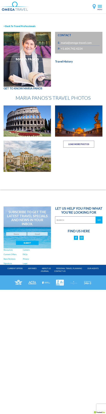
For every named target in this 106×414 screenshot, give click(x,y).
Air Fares (32, 268)
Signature (8, 263)
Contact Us (59, 271)
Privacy (26, 259)
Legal (25, 263)
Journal (45, 271)
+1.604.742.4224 (72, 48)
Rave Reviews (9, 259)
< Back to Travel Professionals (20, 26)
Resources (8, 250)
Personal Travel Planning (69, 268)
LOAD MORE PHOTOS (78, 144)
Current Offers (10, 254)
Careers (26, 250)
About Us (46, 268)
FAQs (25, 254)
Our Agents (92, 268)
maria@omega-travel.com (76, 42)
